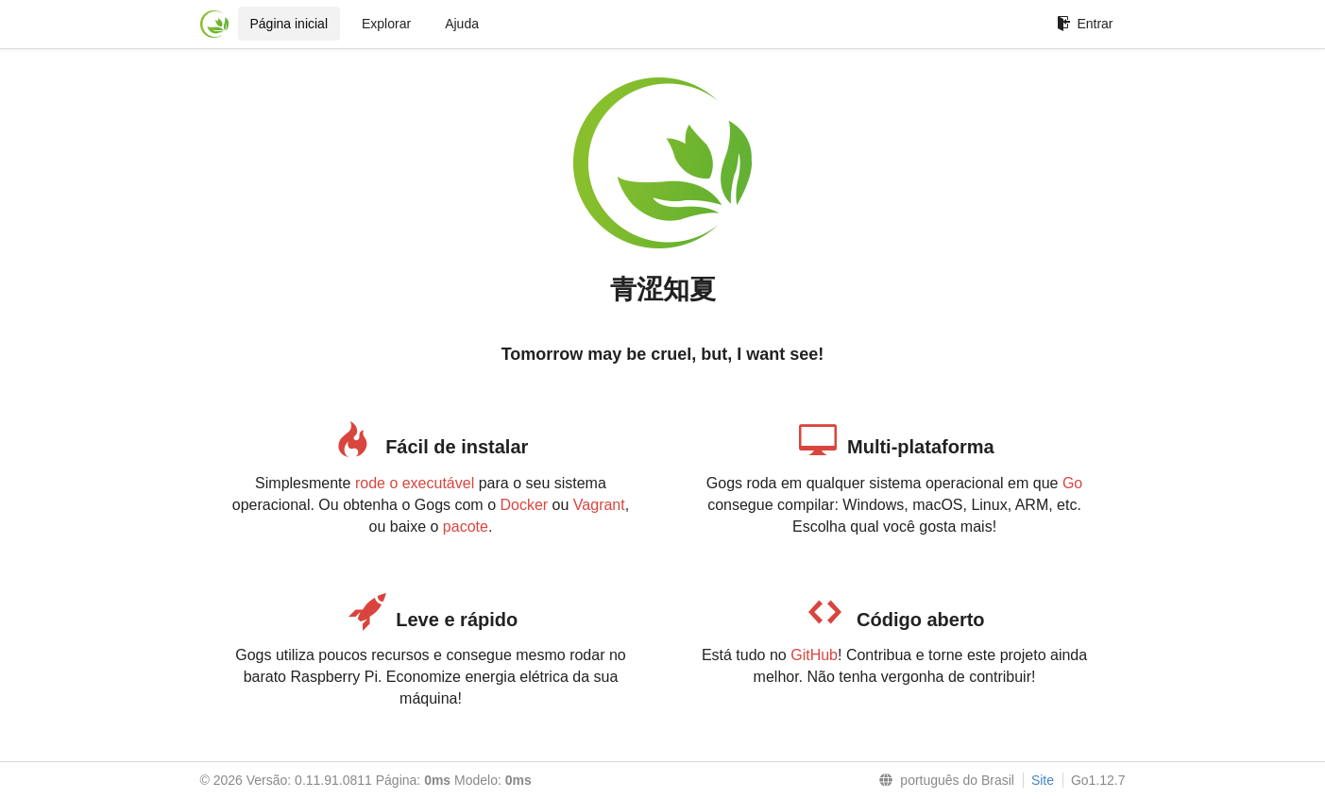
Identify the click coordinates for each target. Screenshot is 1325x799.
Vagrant (599, 505)
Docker (524, 505)
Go (1072, 483)
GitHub (814, 655)
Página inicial (289, 23)
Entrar (1085, 23)
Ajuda (462, 23)
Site (1042, 780)
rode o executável (414, 483)
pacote (465, 526)
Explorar (386, 23)
